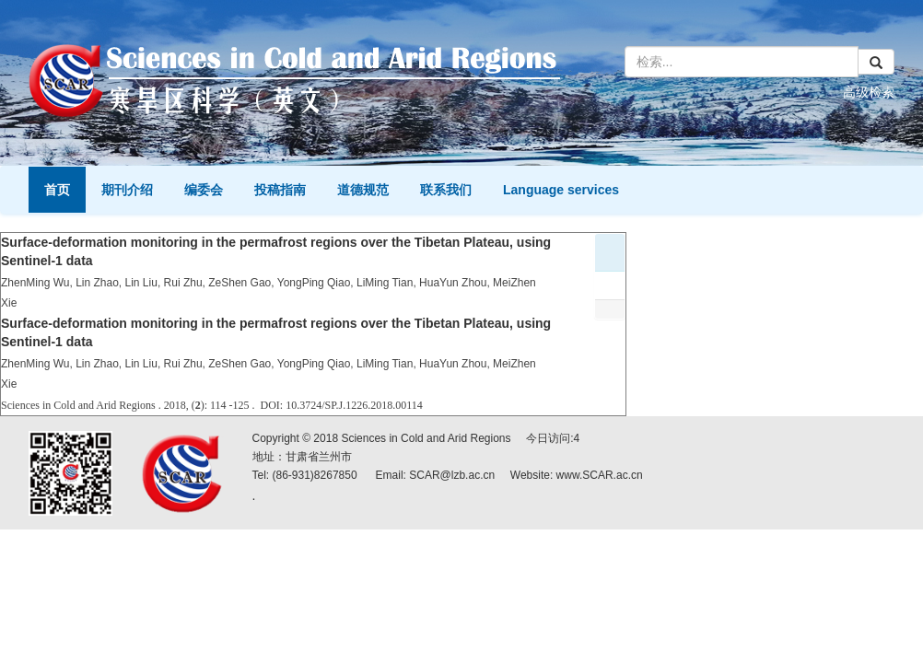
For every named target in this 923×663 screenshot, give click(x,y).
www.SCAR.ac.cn (599, 475)
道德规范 (363, 189)
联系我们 (446, 189)
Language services (561, 189)
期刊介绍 (127, 189)
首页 (57, 189)
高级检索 (868, 92)
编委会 (203, 189)
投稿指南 (280, 189)
